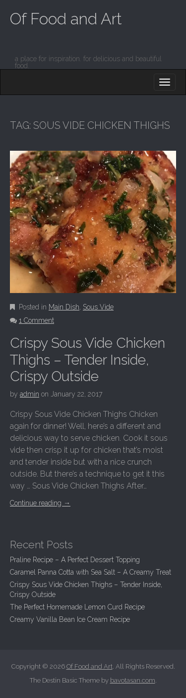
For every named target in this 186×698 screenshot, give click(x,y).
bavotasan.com (132, 680)
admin (29, 394)
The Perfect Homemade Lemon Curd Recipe (77, 607)
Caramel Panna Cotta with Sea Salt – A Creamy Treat (90, 572)
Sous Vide (98, 307)
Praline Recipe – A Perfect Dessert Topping (75, 560)
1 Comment (36, 320)
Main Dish (64, 307)
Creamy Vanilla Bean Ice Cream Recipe (70, 619)
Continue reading (40, 503)
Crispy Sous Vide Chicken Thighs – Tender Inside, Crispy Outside (87, 360)
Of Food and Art (66, 18)
